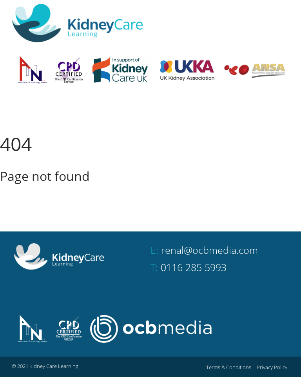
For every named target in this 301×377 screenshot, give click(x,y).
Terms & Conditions (228, 367)
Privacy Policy (272, 367)
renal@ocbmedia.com (209, 250)
